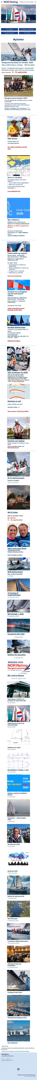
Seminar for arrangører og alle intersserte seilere (15, 1051)
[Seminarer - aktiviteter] (27, 29)
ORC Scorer (5, 1046)
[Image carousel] (18, 13)
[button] (1, 2)
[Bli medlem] (27, 33)
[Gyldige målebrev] (9, 33)
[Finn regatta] (9, 29)
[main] (18, 39)
